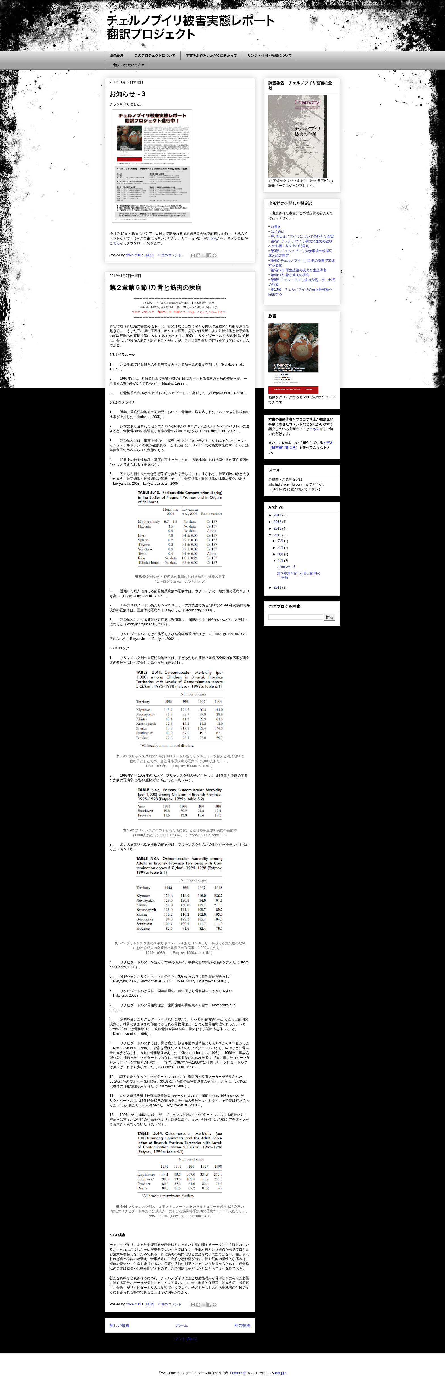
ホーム (182, 1325)
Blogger (281, 1373)
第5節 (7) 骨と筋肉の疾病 (290, 275)
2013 (278, 528)
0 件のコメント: (171, 255)
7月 (281, 541)
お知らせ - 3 (127, 94)
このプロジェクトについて (155, 56)
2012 (278, 535)
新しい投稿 (119, 1325)
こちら (212, 238)
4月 (281, 548)
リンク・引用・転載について (269, 56)
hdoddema (238, 1373)
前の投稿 (242, 1325)
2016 (278, 522)
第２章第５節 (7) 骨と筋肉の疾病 (155, 287)
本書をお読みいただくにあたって (211, 56)
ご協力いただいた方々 (127, 65)
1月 (281, 561)
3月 (281, 554)
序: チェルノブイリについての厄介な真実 (302, 236)
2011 (278, 587)
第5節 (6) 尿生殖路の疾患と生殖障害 (298, 270)
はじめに (277, 232)
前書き (276, 227)
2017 (278, 515)
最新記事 (117, 56)
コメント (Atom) (184, 1339)
